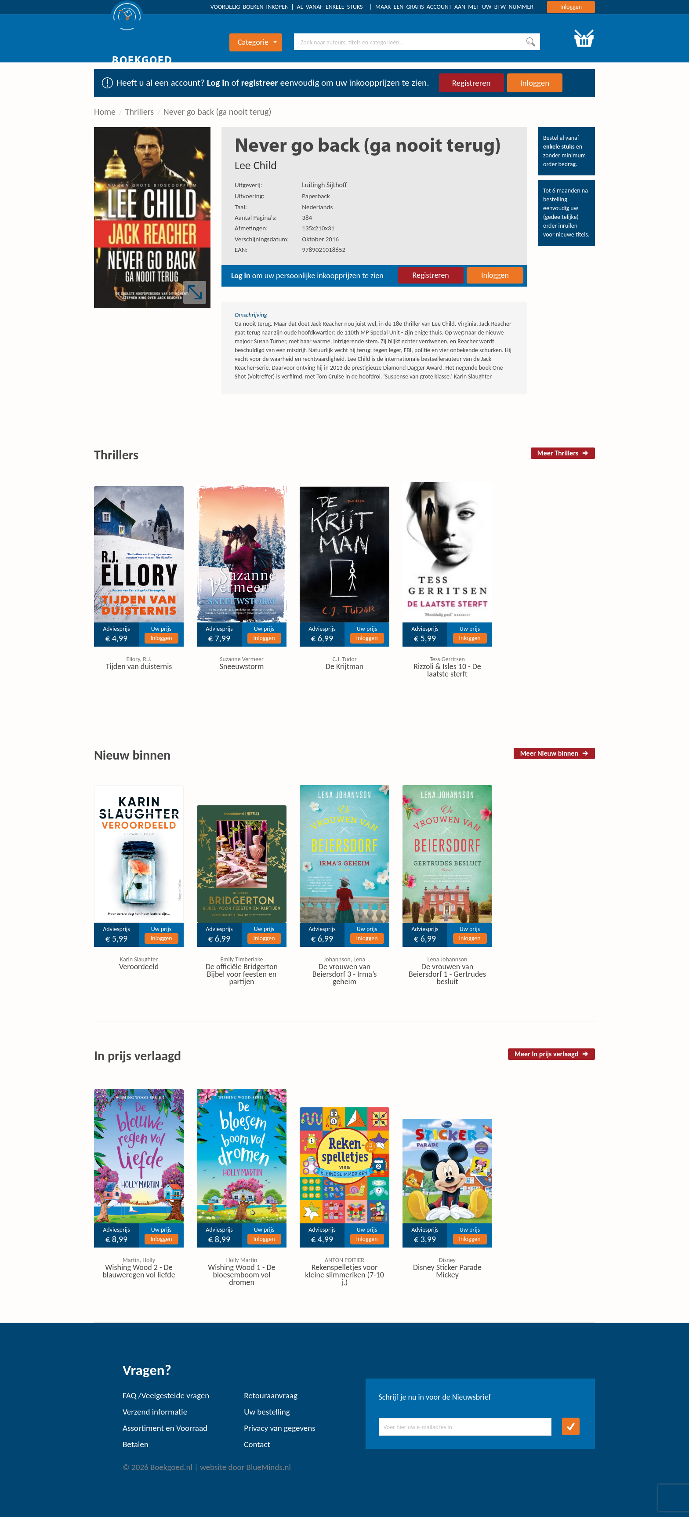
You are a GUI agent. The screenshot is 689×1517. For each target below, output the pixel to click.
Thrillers (139, 111)
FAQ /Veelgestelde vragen (166, 1395)
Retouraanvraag (270, 1395)
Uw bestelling (267, 1412)
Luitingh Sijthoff (324, 185)
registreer (259, 82)
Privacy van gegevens (279, 1428)
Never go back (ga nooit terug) (217, 111)
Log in (218, 82)
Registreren (471, 83)
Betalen (136, 1444)
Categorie (257, 42)
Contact (257, 1444)
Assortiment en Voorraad (165, 1428)
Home (105, 111)
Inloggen (571, 7)
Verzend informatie (155, 1412)
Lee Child (256, 165)
